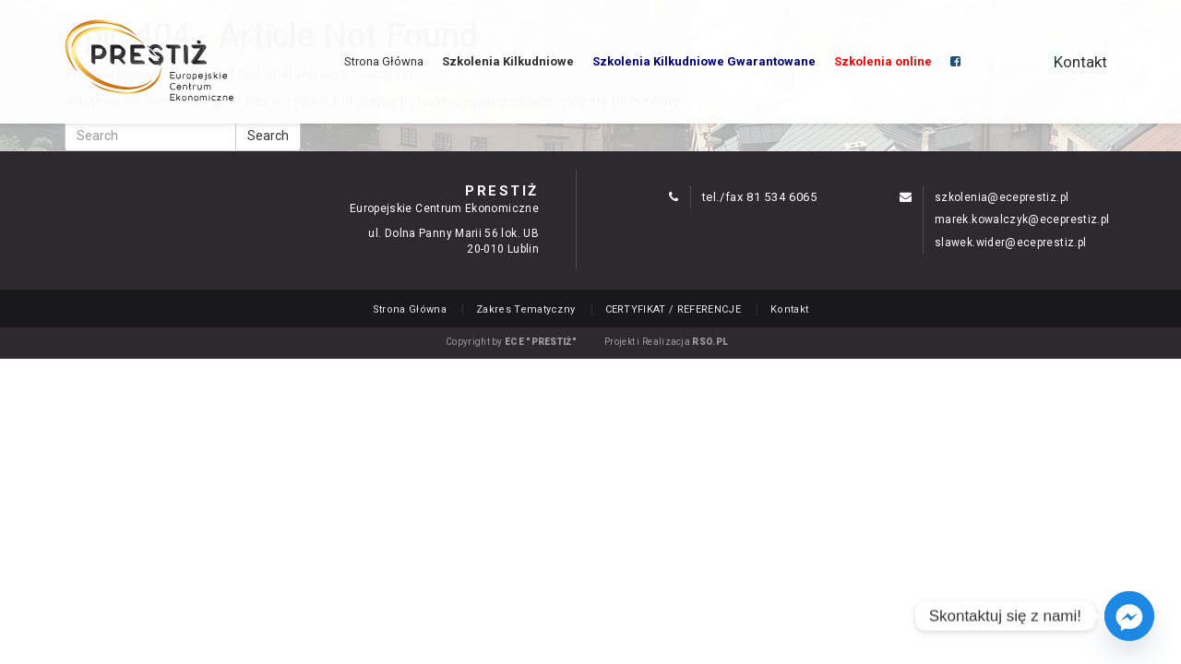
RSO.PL (710, 342)
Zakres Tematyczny (526, 309)
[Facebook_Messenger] (1129, 616)
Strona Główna (383, 61)
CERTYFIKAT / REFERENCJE (673, 309)
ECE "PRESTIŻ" (541, 342)
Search (268, 135)
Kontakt (1080, 62)
